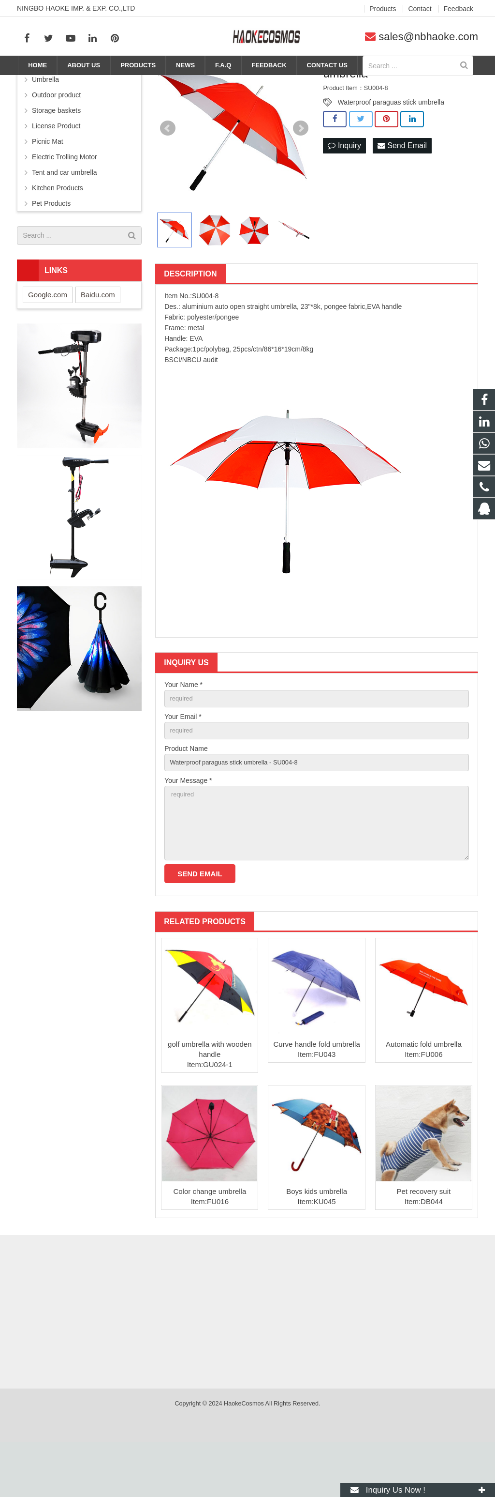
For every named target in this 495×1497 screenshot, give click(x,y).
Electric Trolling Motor (64, 200)
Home (234, 83)
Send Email (402, 189)
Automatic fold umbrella (424, 1099)
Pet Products (51, 246)
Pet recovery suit (424, 1246)
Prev (167, 172)
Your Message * (188, 828)
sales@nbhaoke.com (428, 37)
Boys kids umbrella (316, 1246)
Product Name (185, 794)
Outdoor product (56, 138)
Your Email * (183, 761)
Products (267, 83)
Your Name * (183, 728)
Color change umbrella (209, 1246)
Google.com (47, 338)
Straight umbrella (348, 83)
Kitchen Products (57, 231)
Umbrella (302, 83)
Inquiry (344, 189)
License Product (56, 169)
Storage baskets (56, 153)
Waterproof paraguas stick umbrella (390, 146)
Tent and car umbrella (64, 215)
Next (300, 172)
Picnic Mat (47, 184)
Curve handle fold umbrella (316, 1099)
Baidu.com (98, 338)
